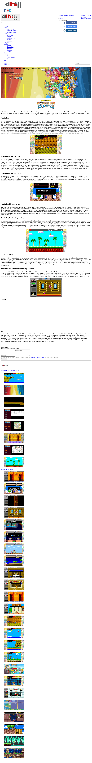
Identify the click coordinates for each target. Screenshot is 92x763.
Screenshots (10, 47)
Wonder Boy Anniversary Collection (10, 371)
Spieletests (10, 35)
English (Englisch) (83, 16)
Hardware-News (11, 30)
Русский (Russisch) (86, 18)
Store (5, 60)
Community (7, 54)
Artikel (9, 39)
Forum (9, 56)
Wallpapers (10, 48)
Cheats (6, 53)
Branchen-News (11, 32)
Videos (9, 45)
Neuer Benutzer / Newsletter (66, 15)
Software (9, 41)
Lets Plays (6, 42)
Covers (9, 51)
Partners (9, 58)
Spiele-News (10, 29)
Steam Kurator (11, 57)
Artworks (9, 50)
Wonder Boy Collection (7, 470)
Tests (5, 33)
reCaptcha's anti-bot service (38, 358)
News (5, 27)
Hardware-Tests (11, 38)
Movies (9, 36)
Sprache (89, 15)
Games (6, 26)
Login (61, 18)
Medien (6, 44)
